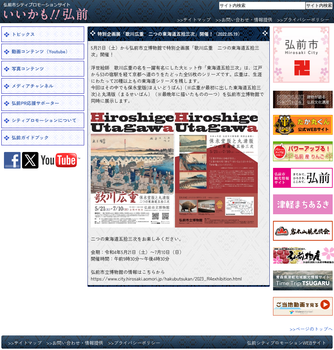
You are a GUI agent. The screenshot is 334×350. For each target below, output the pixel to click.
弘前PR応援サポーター (35, 103)
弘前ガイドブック (30, 137)
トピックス (23, 34)
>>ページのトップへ (311, 328)
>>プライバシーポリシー (303, 19)
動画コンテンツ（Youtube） (41, 51)
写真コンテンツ (28, 68)
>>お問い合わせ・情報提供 (243, 19)
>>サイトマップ (194, 19)
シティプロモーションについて (44, 120)
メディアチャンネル (32, 85)
